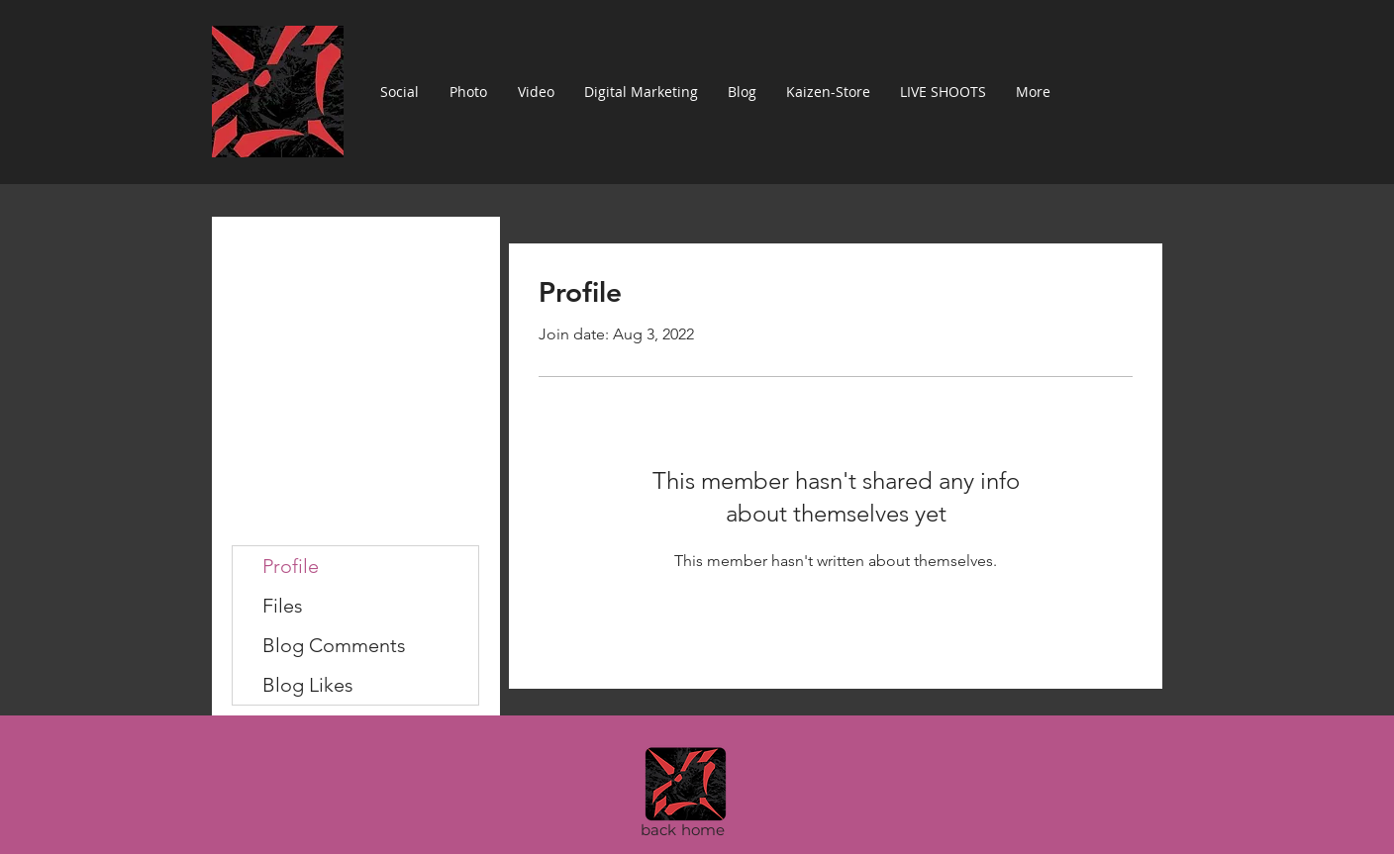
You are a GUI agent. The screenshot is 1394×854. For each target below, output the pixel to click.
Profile (290, 566)
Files (282, 605)
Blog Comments (334, 645)
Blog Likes (307, 685)
